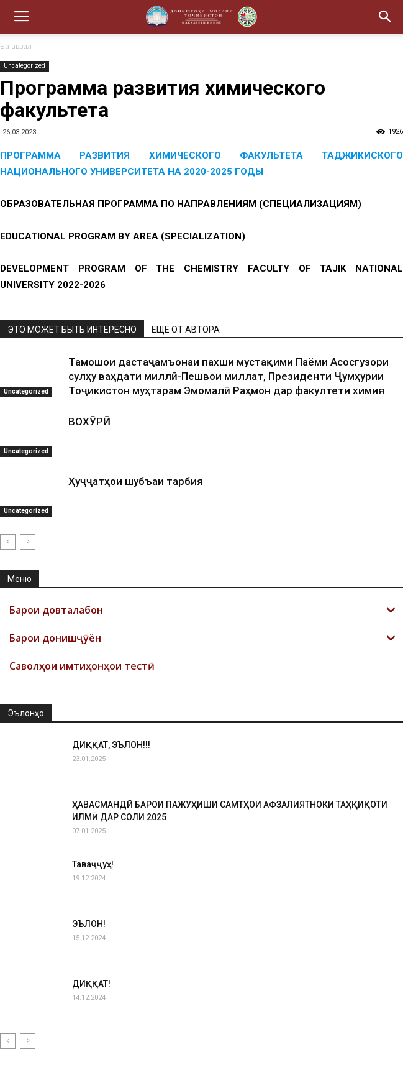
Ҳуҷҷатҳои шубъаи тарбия (135, 481)
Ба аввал (16, 46)
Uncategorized (24, 65)
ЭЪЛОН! (89, 924)
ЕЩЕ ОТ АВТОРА (186, 330)
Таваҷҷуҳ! (93, 864)
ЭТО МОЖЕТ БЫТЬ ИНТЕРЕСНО (72, 330)
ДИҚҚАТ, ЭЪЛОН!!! (111, 745)
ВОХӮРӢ (89, 421)
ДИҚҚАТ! (91, 984)
